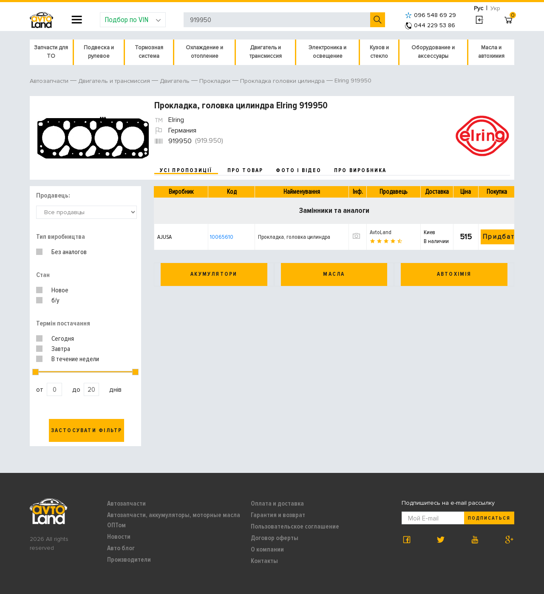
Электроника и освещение (327, 51)
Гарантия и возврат (278, 515)
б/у (55, 300)
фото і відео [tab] (298, 170)
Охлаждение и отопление (204, 51)
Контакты (264, 561)
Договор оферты (274, 538)
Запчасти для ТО (51, 51)
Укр (495, 8)
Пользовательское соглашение (295, 526)
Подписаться (489, 518)
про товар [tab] (245, 170)
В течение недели (75, 359)
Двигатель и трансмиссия (265, 51)
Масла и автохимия (491, 51)
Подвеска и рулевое (99, 51)
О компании (267, 549)
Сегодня (62, 338)
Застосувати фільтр (86, 430)
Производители (129, 559)
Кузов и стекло (379, 51)
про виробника (360, 170)
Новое (59, 290)
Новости (118, 536)
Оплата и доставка (277, 503)
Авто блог (121, 548)
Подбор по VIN (133, 19)
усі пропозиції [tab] (186, 170)
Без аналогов (69, 252)
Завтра (60, 349)
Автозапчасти (126, 503)
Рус (478, 8)
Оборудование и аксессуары (433, 51)
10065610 (221, 236)
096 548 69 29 (430, 15)
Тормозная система (149, 51)
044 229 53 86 (430, 25)
